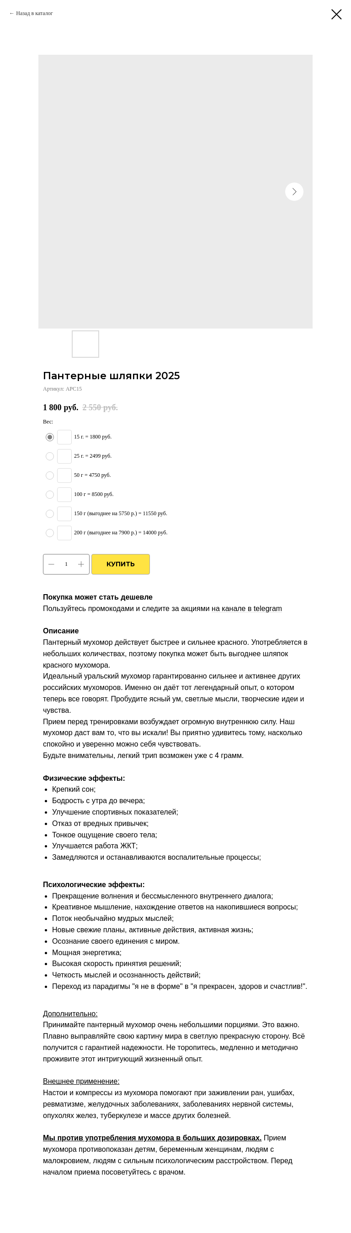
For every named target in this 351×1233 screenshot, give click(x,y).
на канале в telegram (247, 608)
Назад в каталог (34, 13)
